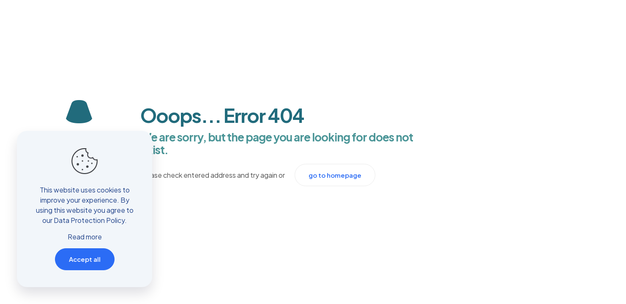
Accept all (85, 259)
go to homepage (335, 175)
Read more (85, 236)
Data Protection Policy (89, 220)
